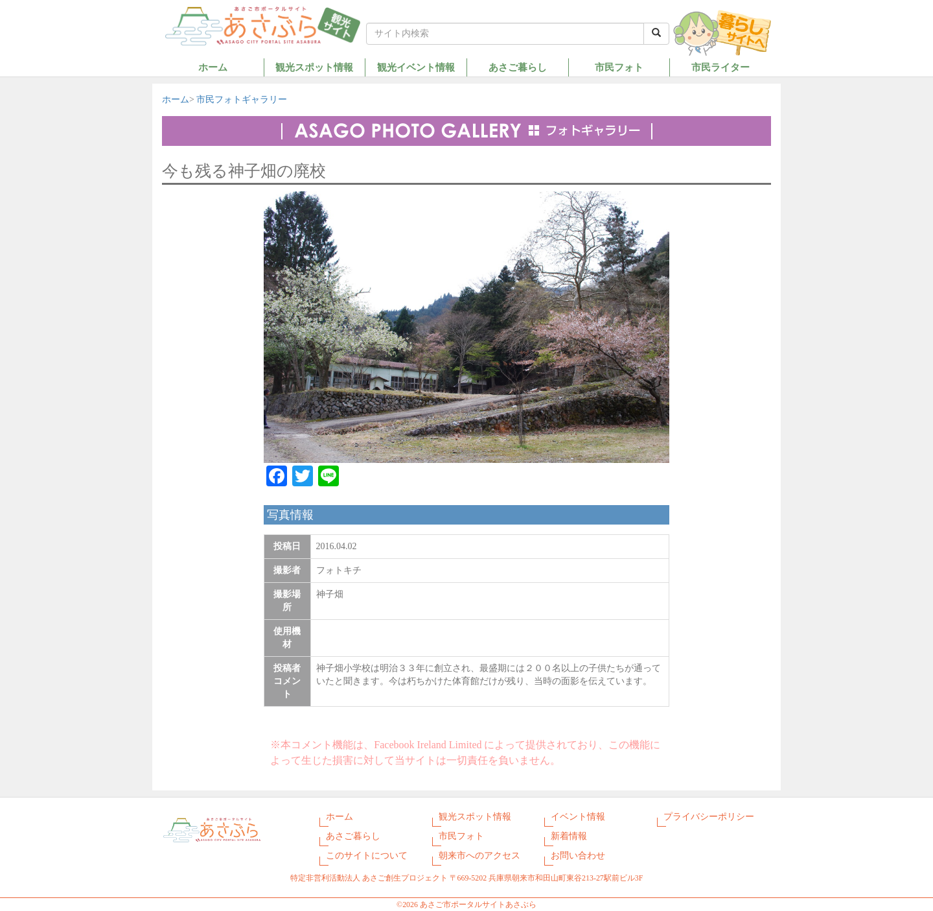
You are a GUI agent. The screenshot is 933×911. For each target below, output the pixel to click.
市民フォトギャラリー (241, 99)
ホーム (212, 67)
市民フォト (619, 67)
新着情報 (569, 836)
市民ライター (720, 67)
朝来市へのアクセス (479, 855)
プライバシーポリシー (708, 817)
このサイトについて (367, 855)
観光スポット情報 (314, 67)
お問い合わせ (578, 855)
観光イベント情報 (416, 67)
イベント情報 (578, 817)
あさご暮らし (518, 67)
